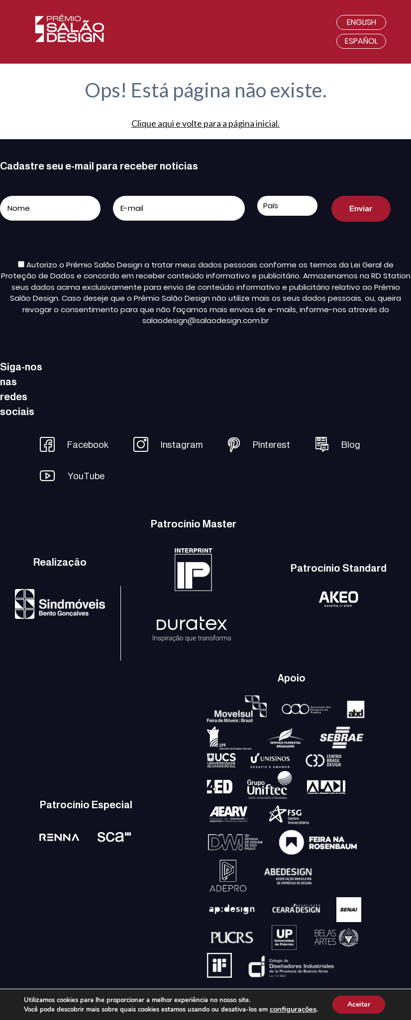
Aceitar (358, 1004)
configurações (293, 1009)
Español (361, 41)
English (361, 22)
